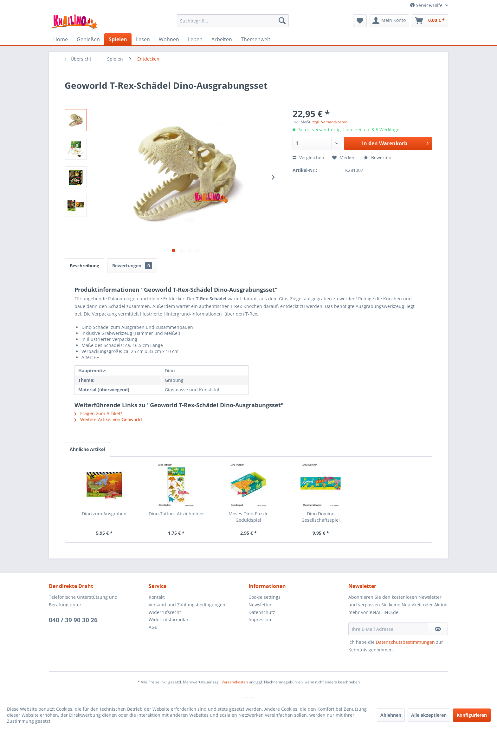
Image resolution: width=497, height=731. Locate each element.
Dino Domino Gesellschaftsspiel (320, 517)
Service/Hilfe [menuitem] (427, 5)
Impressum (260, 620)
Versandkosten (235, 682)
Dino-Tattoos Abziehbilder (176, 514)
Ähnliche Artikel (87, 449)
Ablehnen (390, 715)
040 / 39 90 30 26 (73, 620)
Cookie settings (264, 597)
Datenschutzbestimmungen (405, 642)
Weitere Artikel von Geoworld (108, 419)
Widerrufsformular (169, 620)
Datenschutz (261, 612)
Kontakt (157, 597)
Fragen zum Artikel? (98, 413)
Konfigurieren (472, 715)
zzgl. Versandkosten (329, 122)
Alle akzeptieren (429, 715)
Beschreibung (84, 266)
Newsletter (260, 605)
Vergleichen (308, 157)
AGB (153, 627)
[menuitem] (233, 20)
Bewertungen (132, 265)
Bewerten (377, 157)
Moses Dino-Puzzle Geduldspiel (248, 517)
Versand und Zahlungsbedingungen (187, 605)
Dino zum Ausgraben (104, 514)
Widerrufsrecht (165, 612)
